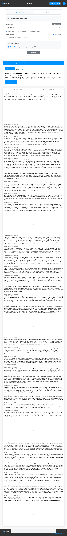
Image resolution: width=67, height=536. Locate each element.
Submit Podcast (55, 3)
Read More (11, 82)
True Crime (10, 69)
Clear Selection (56, 24)
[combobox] (33, 27)
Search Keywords (10, 34)
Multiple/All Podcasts (47, 12)
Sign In (29, 3)
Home (6, 63)
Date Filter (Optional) (13, 43)
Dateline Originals (14, 63)
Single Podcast (20, 12)
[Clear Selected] (58, 27)
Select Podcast (9, 24)
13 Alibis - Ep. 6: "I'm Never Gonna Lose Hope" (35, 63)
